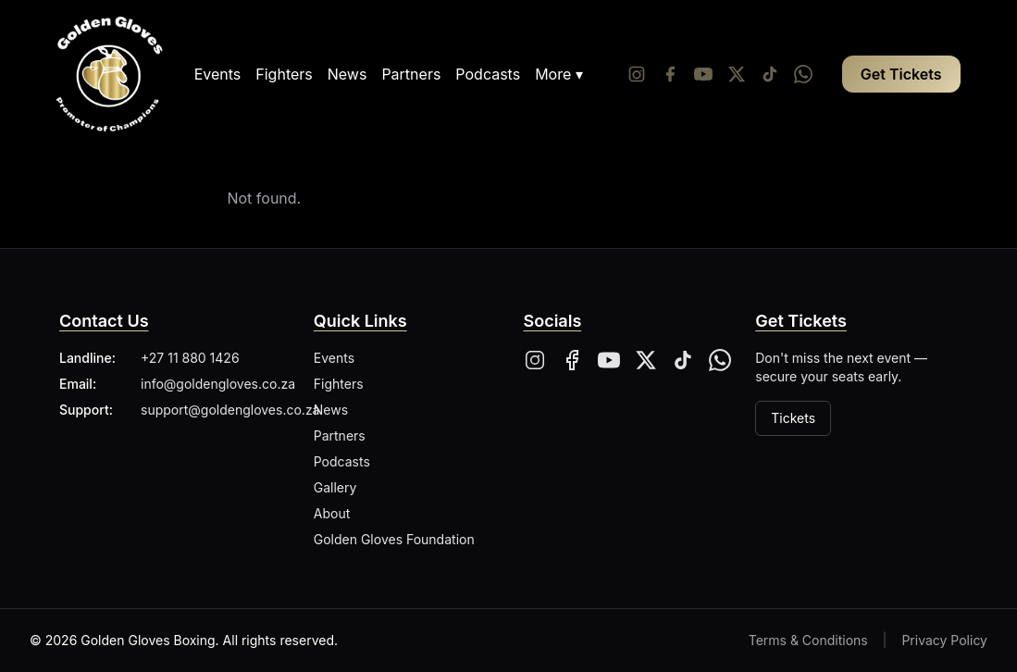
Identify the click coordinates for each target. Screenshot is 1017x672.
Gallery (335, 487)
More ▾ (559, 74)
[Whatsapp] (803, 74)
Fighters (283, 74)
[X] (646, 360)
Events (218, 74)
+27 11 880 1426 (190, 358)
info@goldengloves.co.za (218, 384)
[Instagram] (636, 74)
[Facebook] (670, 74)
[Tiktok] (770, 74)
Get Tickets (901, 74)
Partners (410, 74)
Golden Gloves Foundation (394, 539)
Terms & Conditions (808, 640)
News (347, 74)
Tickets (793, 418)
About (332, 513)
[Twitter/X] (736, 74)
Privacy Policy (944, 640)
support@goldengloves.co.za (230, 409)
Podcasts (487, 74)
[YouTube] (703, 74)
